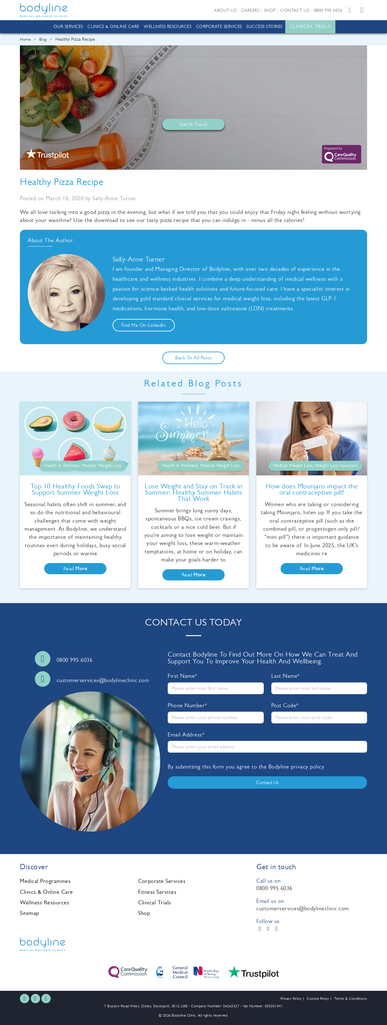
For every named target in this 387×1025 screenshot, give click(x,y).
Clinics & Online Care (113, 26)
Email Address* (186, 735)
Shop (270, 10)
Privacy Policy (291, 998)
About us (225, 10)
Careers (250, 10)
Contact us (294, 10)
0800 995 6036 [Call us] (75, 660)
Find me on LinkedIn (143, 325)
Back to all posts (193, 358)
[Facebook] (259, 928)
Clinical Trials (310, 26)
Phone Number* (187, 705)
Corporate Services (219, 26)
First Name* (182, 676)
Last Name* (285, 676)
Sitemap (29, 913)
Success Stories (264, 26)
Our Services (68, 26)
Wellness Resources (167, 26)
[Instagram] (268, 928)
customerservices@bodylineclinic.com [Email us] (103, 680)
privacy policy (307, 767)
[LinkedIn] (276, 928)
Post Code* (285, 705)
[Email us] (349, 10)
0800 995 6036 (328, 10)
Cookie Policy (318, 998)
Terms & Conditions (350, 998)
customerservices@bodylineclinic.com (302, 908)
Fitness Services (157, 892)
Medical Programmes (45, 881)
